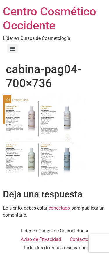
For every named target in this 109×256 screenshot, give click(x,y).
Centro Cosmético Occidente (49, 18)
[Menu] (12, 48)
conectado (59, 208)
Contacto (79, 239)
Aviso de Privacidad (41, 239)
